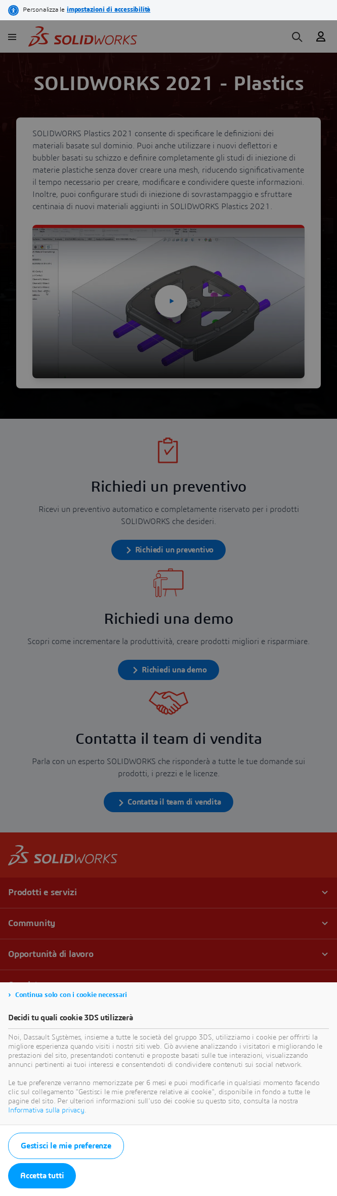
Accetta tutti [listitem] (42, 1176)
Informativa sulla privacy (46, 1110)
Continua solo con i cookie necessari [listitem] (71, 995)
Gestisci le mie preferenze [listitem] (66, 1146)
